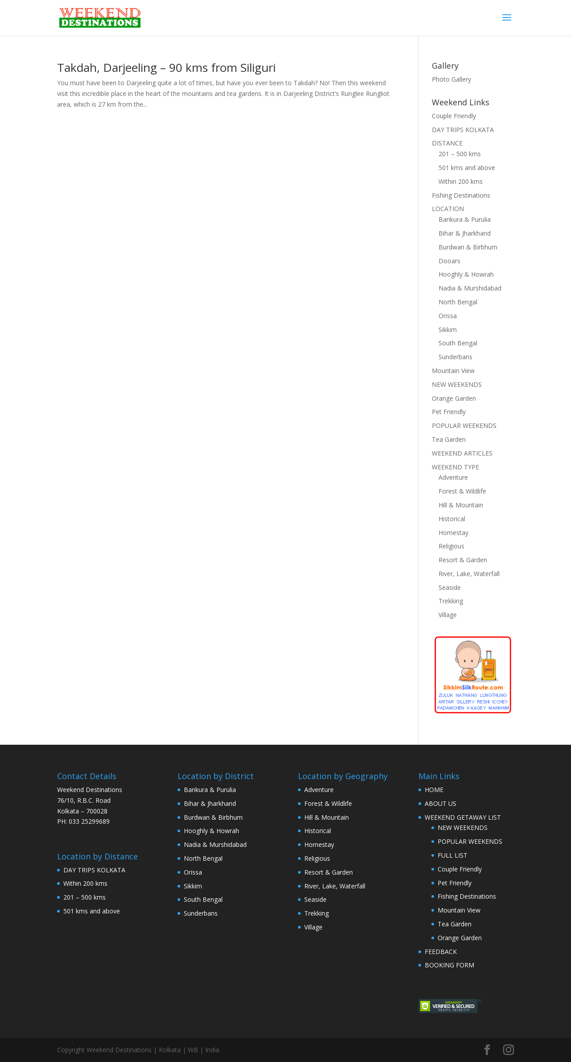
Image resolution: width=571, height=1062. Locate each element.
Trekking (451, 601)
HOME (434, 789)
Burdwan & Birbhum (468, 247)
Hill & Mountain (461, 505)
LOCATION (448, 208)
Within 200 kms (461, 181)
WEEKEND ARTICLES (462, 453)
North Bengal (458, 302)
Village (448, 614)
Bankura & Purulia (465, 219)
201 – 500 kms (460, 153)
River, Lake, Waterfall (469, 573)
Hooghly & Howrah (466, 274)
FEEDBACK (441, 951)
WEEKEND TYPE (455, 467)
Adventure (453, 477)
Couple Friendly (454, 116)
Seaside (450, 587)
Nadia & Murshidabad (470, 288)
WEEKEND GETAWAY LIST (463, 817)
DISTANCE (447, 143)
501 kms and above (467, 167)
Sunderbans (455, 357)
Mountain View (453, 370)
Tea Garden (449, 439)
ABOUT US (440, 803)
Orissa (448, 315)
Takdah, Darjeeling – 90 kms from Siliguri (166, 67)
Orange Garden (454, 398)
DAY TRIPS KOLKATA (463, 129)
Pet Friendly (449, 411)
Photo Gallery (451, 79)
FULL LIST (453, 855)
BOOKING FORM (449, 965)
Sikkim (448, 329)
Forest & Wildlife (462, 491)
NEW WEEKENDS (457, 384)
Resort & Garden (463, 560)
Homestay (453, 532)
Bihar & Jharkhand (465, 233)
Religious (451, 546)
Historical (452, 518)
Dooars (449, 261)
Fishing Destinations (461, 195)
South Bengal (458, 343)
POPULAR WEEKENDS (464, 425)
